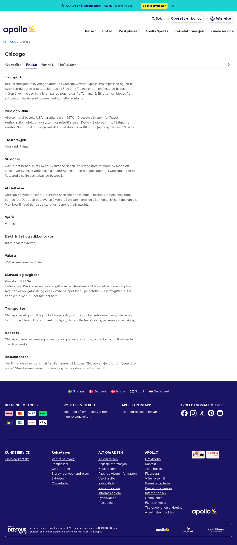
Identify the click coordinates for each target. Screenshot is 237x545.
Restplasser (60, 464)
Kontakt (150, 464)
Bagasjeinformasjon (112, 464)
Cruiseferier (60, 483)
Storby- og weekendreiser (70, 473)
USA (13, 41)
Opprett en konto (186, 18)
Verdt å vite (106, 478)
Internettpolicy (155, 493)
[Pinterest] (211, 413)
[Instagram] (193, 413)
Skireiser (58, 478)
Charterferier (61, 468)
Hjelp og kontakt (17, 459)
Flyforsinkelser (155, 502)
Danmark (98, 391)
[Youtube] (220, 413)
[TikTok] (202, 413)
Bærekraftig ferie (157, 483)
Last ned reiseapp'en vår (139, 411)
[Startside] (19, 30)
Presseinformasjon (158, 488)
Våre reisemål (155, 478)
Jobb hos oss (154, 468)
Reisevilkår (106, 483)
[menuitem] (90, 31)
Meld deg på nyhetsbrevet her (85, 411)
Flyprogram (153, 473)
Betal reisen (107, 468)
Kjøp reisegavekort (77, 416)
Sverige (76, 391)
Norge (118, 391)
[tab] (14, 66)
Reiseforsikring (109, 488)
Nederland (159, 391)
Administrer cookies (159, 512)
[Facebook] (184, 413)
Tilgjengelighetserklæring (164, 507)
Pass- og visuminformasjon (117, 473)
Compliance (153, 498)
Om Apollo (153, 459)
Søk (157, 18)
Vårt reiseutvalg (63, 459)
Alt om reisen (108, 459)
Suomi (137, 391)
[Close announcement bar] (172, 6)
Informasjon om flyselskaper (109, 495)
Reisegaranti (107, 502)
